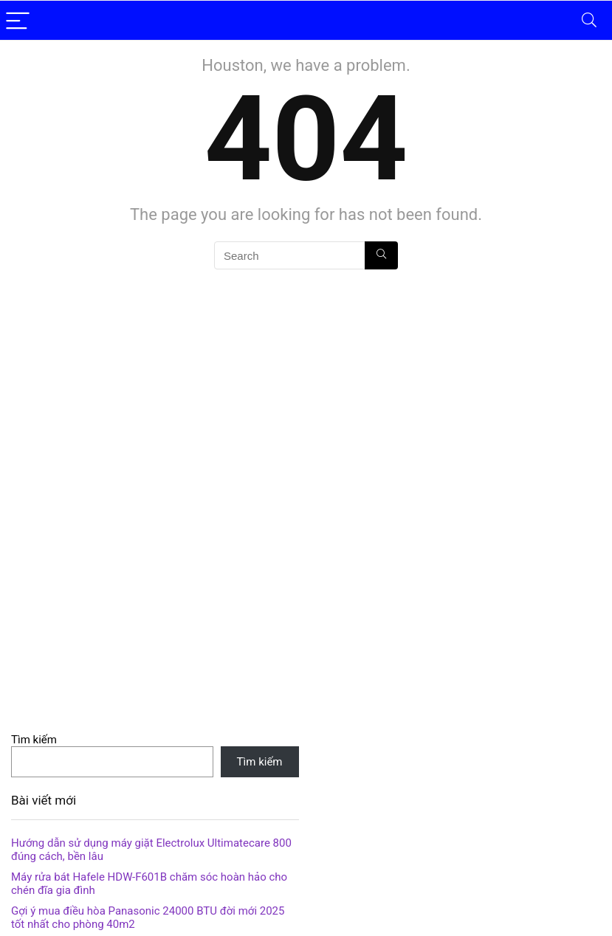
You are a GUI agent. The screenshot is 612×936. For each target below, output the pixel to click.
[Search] (589, 20)
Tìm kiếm (34, 739)
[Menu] (17, 20)
